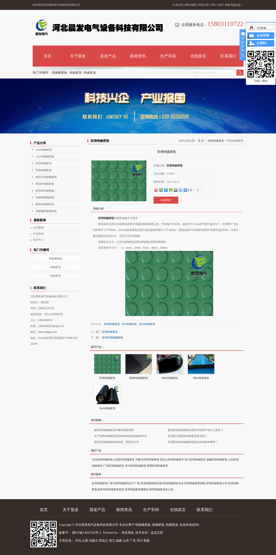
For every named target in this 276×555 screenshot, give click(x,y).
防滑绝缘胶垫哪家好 (137, 489)
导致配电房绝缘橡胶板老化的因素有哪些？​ (193, 442)
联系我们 (228, 56)
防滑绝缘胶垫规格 (194, 483)
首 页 (201, 140)
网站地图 (190, 4)
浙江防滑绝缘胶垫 (194, 459)
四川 (140, 540)
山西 (85, 540)
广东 (133, 540)
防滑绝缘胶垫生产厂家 (127, 483)
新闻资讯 (138, 56)
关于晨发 (78, 56)
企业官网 (263, 35)
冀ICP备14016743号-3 (87, 532)
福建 (119, 540)
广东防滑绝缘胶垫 (113, 465)
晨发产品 (108, 56)
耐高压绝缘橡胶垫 (46, 177)
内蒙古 (93, 540)
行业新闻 (38, 233)
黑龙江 (103, 540)
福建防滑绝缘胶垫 (216, 459)
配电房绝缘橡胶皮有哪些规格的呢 (114, 430)
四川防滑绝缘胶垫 (135, 465)
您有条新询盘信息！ (230, 4)
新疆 (146, 540)
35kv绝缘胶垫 (170, 378)
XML (213, 4)
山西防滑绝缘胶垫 (124, 459)
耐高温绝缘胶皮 (45, 204)
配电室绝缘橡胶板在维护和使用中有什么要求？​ (195, 430)
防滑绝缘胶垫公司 (216, 483)
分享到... (262, 43)
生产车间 (168, 56)
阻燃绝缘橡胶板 (45, 197)
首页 (48, 56)
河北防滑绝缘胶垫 (102, 459)
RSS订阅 (203, 4)
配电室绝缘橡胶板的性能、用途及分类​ (116, 442)
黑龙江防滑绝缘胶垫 (172, 459)
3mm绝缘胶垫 (147, 324)
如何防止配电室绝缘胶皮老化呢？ (187, 436)
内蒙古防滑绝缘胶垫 (147, 459)
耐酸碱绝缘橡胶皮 (46, 211)
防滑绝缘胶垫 (44, 163)
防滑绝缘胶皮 (110, 331)
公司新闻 (38, 227)
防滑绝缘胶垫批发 (113, 489)
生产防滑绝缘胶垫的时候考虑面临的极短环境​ (120, 436)
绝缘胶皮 (90, 72)
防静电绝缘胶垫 (138, 378)
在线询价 (166, 200)
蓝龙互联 (157, 532)
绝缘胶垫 (75, 72)
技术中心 (38, 239)
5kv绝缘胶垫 (129, 324)
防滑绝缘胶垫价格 (151, 483)
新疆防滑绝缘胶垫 (157, 465)
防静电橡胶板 (44, 170)
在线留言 (198, 56)
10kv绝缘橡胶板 (45, 156)
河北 (78, 540)
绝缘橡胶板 (59, 72)
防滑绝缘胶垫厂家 (102, 483)
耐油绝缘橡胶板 (45, 183)
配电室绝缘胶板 (45, 190)
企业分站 (177, 4)
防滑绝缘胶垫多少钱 (161, 489)
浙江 (112, 540)
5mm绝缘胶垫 (44, 149)
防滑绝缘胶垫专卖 (173, 483)
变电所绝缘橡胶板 (112, 337)
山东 (126, 540)
